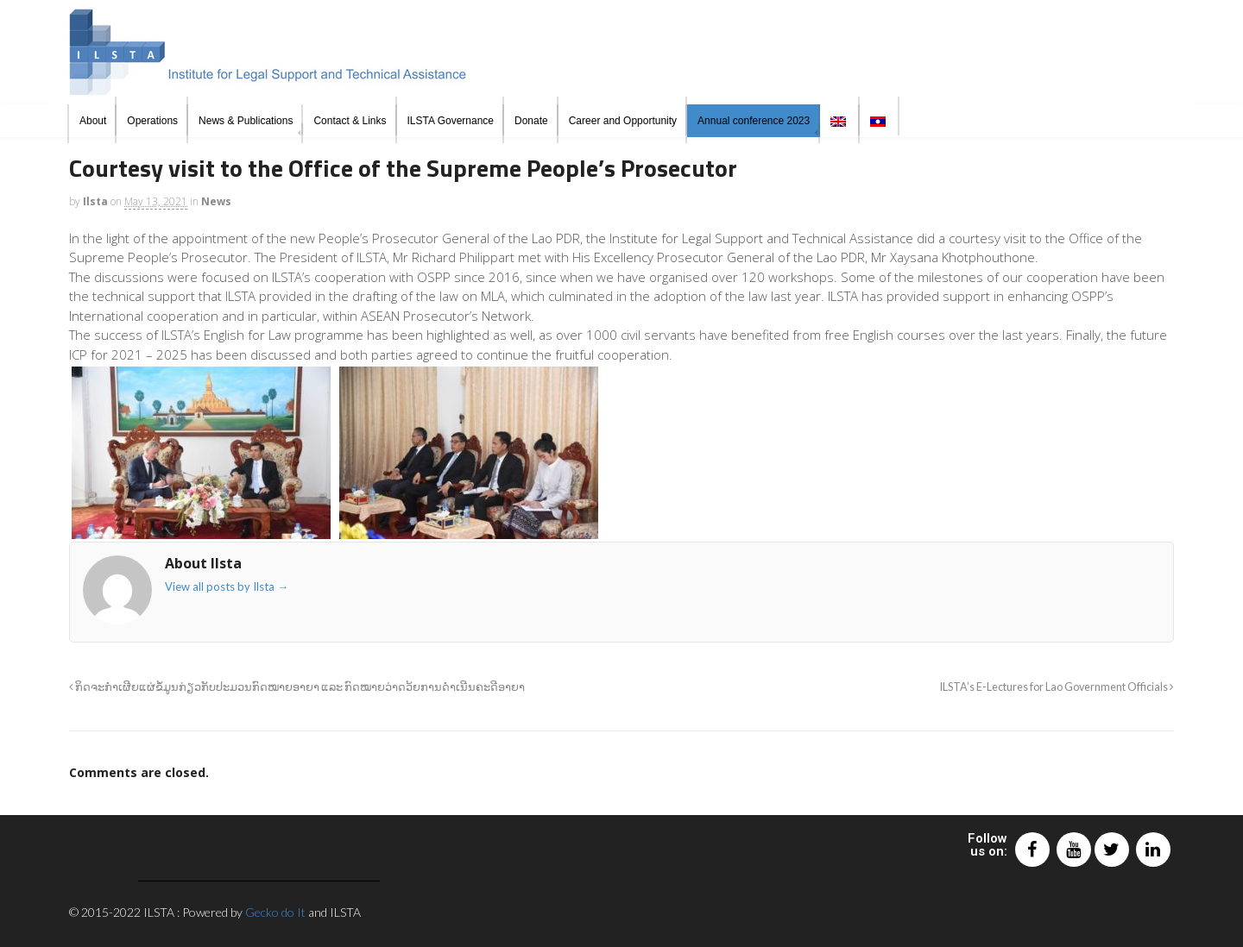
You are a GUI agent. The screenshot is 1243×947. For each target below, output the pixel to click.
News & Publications (246, 121)
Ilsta (95, 201)
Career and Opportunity (623, 121)
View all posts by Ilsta (226, 586)
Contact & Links (349, 121)
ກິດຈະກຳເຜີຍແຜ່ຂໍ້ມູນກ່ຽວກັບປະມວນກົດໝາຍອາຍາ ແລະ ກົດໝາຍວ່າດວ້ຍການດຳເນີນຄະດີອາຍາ (297, 686)
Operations (152, 121)
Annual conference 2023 (753, 121)
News (216, 201)
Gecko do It (275, 912)
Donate (531, 121)
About (92, 121)
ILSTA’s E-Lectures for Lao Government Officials (1057, 686)
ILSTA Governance (451, 121)
